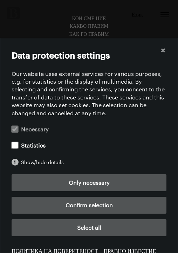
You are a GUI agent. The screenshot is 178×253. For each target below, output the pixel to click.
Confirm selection (89, 205)
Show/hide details (42, 162)
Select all (89, 227)
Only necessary (89, 182)
